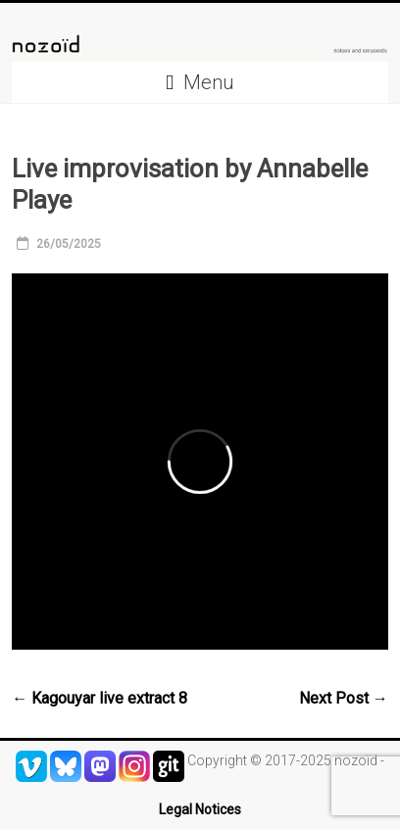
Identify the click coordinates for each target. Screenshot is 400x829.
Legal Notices (200, 809)
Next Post (343, 698)
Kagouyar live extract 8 (99, 698)
